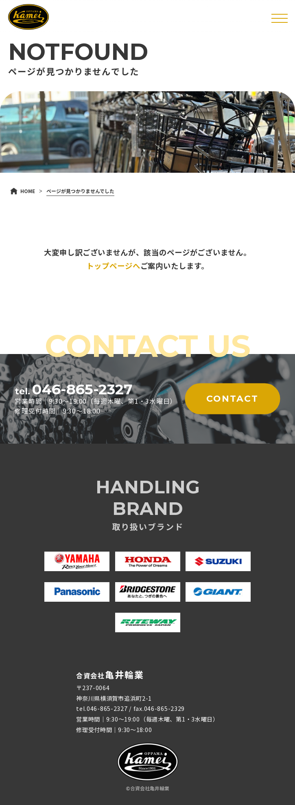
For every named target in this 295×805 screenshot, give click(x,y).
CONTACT (232, 398)
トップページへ (113, 265)
